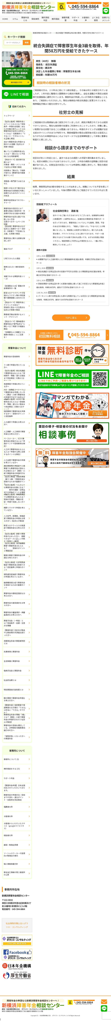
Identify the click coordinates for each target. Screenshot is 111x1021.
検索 (27, 42)
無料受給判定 (45, 19)
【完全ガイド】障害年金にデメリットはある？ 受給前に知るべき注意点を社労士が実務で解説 (17, 306)
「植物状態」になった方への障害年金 (14, 737)
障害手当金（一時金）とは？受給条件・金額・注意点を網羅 (14, 623)
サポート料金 (75, 19)
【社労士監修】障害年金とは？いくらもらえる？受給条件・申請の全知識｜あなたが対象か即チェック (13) (14, 125)
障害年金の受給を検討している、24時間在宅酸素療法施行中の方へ (14, 728)
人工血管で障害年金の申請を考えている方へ (14, 461)
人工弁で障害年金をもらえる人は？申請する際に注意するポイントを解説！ (14, 451)
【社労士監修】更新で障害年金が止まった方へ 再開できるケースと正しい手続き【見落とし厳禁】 (14, 537)
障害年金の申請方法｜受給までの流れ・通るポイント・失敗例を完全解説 (14, 797)
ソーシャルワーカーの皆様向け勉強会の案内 (14, 854)
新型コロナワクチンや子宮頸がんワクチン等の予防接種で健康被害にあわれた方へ (14, 296)
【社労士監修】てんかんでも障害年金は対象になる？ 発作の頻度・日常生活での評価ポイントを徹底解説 (14, 489)
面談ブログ (8, 249)
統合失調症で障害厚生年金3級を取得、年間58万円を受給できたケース (80, 33)
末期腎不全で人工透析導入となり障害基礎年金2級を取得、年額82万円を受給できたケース (70, 261)
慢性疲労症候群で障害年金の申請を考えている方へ (14, 575)
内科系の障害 (50, 256)
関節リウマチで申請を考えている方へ (14, 508)
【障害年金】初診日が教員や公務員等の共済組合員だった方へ (14, 632)
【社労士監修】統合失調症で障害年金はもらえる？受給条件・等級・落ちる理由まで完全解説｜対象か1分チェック (14, 375)
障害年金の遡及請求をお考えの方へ (14, 604)
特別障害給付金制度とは (13, 689)
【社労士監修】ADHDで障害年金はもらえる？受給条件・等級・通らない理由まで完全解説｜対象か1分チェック (14, 404)
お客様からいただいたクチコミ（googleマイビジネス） (14, 826)
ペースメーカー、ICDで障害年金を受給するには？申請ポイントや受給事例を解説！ (14, 442)
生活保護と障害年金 (12, 661)
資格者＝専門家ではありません (14, 182)
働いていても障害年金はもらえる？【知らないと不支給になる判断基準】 (14, 153)
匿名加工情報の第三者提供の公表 (14, 873)
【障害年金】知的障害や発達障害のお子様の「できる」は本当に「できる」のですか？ (15, 708)
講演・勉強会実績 (11, 845)
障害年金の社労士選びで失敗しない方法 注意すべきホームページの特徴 (17, 220)
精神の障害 (50, 268)
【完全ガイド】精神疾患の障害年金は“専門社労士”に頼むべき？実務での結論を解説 (14, 325)
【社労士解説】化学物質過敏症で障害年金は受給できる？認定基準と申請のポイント (14, 566)
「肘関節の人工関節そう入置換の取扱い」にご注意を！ (14, 334)
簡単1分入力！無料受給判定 (14, 268)
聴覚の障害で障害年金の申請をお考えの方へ (14, 556)
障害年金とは (25, 19)
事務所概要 (65, 19)
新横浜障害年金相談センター (43, 33)
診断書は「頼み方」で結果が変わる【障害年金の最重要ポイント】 (14, 173)
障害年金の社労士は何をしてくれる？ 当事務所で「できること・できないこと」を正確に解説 (14, 134)
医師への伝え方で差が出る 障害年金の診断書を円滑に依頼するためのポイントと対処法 (17, 191)
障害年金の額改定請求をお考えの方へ (14, 594)
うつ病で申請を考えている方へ (14, 366)
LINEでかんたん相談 (12, 258)
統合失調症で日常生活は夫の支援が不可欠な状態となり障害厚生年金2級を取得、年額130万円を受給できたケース (70, 273)
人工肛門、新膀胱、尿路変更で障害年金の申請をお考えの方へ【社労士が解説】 (14, 518)
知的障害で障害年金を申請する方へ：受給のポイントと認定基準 (14, 413)
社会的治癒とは (10, 680)
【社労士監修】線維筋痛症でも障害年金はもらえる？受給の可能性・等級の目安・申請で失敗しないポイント (14, 499)
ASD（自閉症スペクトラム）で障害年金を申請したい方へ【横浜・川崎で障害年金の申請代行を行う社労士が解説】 (15, 394)
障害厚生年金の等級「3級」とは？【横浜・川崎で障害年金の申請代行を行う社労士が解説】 (14, 718)
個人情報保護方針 (11, 864)
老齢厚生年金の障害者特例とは (14, 642)
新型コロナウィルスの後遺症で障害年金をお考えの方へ (14, 528)
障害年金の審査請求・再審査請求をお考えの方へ (14, 613)
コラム (15, 19)
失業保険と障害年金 (12, 651)
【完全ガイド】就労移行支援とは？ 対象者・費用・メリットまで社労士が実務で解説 (17, 163)
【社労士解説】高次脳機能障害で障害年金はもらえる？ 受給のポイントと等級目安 (14, 547)
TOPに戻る (76, 317)
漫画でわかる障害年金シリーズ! (14, 277)
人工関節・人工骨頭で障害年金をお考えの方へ (14, 432)
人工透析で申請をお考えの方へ (14, 423)
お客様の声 (86, 19)
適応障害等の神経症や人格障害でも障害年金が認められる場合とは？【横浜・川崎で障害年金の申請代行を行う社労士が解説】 (14, 470)
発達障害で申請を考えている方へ (14, 385)
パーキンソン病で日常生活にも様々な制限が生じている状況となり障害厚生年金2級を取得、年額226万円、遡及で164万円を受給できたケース (70, 298)
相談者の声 (8, 835)
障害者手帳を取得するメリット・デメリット (14, 315)
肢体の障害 (52, 293)
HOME (5, 19)
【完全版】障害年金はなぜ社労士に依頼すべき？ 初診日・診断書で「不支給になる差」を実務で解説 (14, 230)
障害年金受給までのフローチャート (14, 201)
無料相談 (55, 19)
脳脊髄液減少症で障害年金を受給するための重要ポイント (14, 585)
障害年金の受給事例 (12, 356)
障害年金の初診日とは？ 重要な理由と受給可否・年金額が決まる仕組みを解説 (17, 211)
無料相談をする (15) (12, 768)
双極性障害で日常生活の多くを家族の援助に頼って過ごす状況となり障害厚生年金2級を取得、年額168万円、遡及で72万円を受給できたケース (70, 285)
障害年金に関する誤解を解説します (14, 239)
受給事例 (35, 19)
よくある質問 (96, 19)
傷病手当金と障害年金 (12, 670)
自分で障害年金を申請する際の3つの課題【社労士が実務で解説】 (14, 144)
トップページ (9, 115)
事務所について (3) (11, 759)
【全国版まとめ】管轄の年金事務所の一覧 (14, 287)
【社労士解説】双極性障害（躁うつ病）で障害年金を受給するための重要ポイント (14, 480)
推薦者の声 (8, 807)
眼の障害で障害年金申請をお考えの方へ (14, 699)
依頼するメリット (106, 19)
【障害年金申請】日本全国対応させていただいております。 (14, 788)
